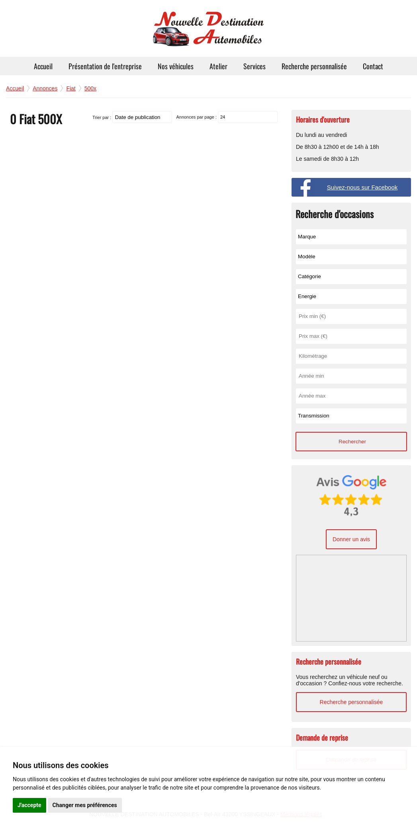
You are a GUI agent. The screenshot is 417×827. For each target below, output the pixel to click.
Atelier (218, 66)
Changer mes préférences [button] (85, 805)
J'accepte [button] (29, 805)
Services (254, 66)
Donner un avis (351, 539)
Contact (373, 66)
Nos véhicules (176, 66)
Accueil (43, 66)
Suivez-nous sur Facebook (362, 187)
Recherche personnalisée (314, 66)
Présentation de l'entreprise (105, 66)
